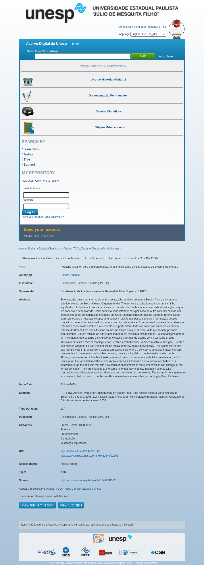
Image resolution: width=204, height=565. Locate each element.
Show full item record (37, 505)
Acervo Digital (27, 248)
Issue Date (31, 149)
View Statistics (71, 505)
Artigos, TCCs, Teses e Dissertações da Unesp (91, 248)
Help (163, 26)
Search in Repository (42, 51)
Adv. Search (167, 56)
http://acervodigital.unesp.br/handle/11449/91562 (89, 455)
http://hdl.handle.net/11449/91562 (80, 451)
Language (142, 34)
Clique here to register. (39, 236)
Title (27, 159)
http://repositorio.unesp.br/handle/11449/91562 (88, 480)
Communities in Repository (103, 66)
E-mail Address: (31, 188)
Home (75, 44)
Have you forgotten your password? (43, 216)
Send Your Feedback (146, 26)
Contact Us (124, 26)
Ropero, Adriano (70, 275)
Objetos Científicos (49, 248)
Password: (28, 199)
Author (29, 154)
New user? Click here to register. (41, 180)
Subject (29, 164)
